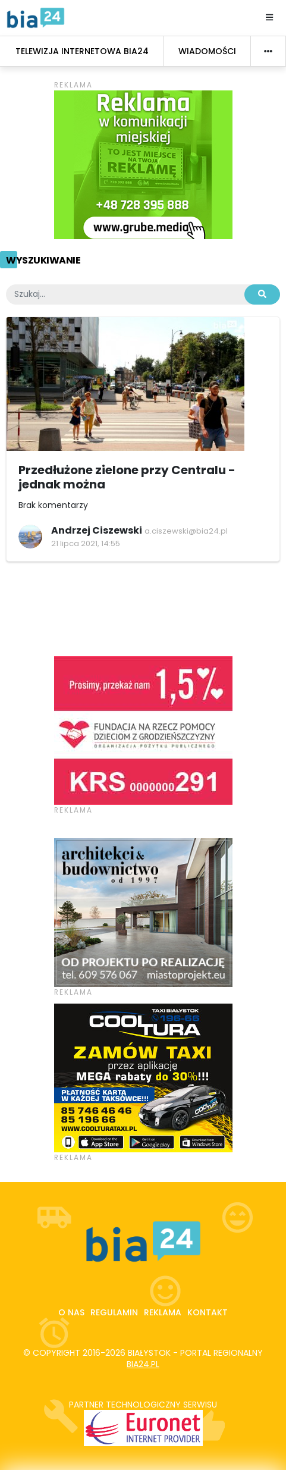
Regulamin (114, 1312)
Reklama (162, 1312)
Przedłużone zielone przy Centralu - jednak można (126, 477)
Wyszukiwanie (43, 260)
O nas (71, 1312)
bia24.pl (143, 1364)
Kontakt (207, 1312)
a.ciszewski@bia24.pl (186, 531)
